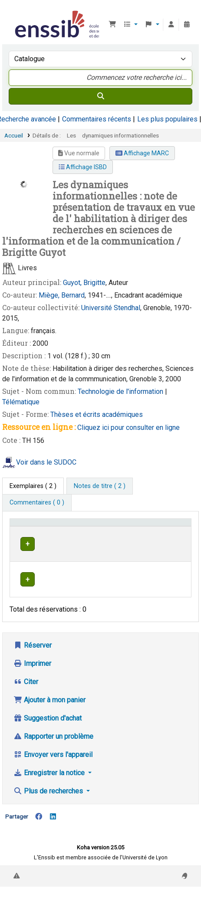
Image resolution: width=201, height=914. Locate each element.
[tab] (99, 486)
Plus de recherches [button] (49, 808)
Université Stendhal (110, 308)
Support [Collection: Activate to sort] (80, 535)
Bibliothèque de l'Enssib (16, 13)
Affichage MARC (142, 153)
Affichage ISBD (83, 167)
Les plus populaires (167, 119)
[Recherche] (100, 96)
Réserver (32, 662)
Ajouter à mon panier (49, 717)
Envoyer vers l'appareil (52, 771)
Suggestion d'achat (47, 735)
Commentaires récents (96, 119)
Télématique (21, 402)
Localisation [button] (125, 535)
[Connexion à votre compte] (171, 24)
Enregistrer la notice (49, 790)
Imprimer (32, 680)
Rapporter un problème (53, 753)
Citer (25, 699)
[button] (112, 24)
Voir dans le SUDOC (46, 462)
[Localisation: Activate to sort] (130, 531)
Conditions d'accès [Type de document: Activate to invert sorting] (28, 530)
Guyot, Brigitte (84, 282)
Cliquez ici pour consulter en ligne (128, 427)
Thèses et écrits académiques (96, 414)
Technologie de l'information (121, 391)
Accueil (13, 135)
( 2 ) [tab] (33, 486)
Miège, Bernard (62, 295)
